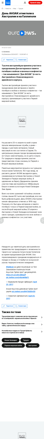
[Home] (2, 8)
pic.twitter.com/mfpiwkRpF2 (17, 277)
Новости (8, 8)
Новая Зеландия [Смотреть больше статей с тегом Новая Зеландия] (10, 340)
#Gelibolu (10, 267)
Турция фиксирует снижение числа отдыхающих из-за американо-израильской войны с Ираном (19, 317)
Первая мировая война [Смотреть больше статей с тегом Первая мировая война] (13, 345)
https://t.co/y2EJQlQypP (16, 275)
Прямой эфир (35, 3)
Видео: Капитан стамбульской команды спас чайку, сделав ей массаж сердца (18, 324)
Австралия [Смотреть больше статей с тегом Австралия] (32, 345)
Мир (14, 8)
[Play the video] (22, 33)
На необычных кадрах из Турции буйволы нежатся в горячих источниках (17, 332)
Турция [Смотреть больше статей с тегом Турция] (26, 340)
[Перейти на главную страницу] (7, 2)
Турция (20, 8)
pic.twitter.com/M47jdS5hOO (23, 291)
